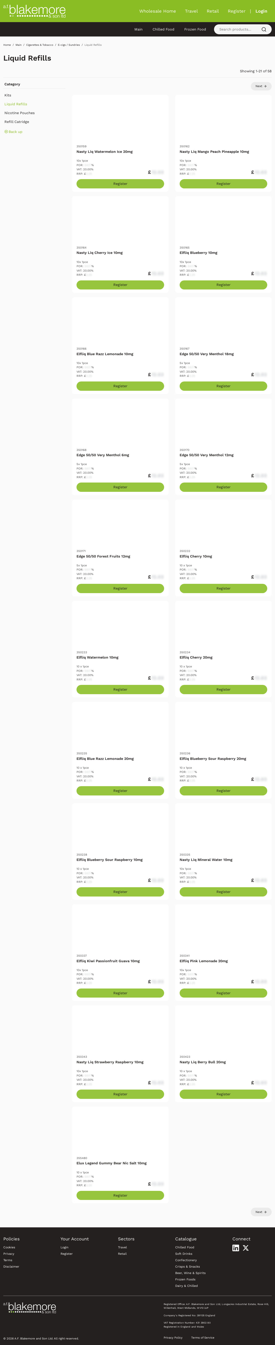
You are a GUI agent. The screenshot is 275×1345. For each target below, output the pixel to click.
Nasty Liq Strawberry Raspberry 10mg (110, 1062)
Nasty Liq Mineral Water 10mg (206, 860)
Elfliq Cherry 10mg (196, 556)
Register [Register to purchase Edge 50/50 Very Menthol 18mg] (223, 386)
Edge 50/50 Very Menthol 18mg (207, 354)
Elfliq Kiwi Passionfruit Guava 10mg (108, 961)
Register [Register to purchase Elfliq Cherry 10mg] (223, 588)
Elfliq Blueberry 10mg (198, 253)
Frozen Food (195, 29)
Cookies (9, 1247)
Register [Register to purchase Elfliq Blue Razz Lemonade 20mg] (120, 791)
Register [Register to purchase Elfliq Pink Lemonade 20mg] (223, 993)
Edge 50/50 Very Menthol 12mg (207, 455)
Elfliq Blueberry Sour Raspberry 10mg (110, 860)
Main (138, 29)
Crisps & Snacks (187, 1266)
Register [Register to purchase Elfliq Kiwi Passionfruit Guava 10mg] (120, 993)
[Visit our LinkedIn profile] (235, 1248)
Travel (191, 11)
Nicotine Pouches (19, 113)
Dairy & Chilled (186, 1286)
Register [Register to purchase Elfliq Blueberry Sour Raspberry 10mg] (120, 892)
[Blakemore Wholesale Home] (34, 11)
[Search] (264, 29)
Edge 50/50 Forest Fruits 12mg (103, 556)
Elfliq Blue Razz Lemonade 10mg (105, 354)
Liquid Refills (27, 58)
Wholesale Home (157, 11)
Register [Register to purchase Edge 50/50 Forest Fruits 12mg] (120, 588)
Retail (213, 11)
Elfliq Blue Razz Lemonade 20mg (105, 759)
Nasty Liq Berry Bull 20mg (203, 1062)
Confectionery (186, 1260)
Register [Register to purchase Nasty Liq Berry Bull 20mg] (223, 1094)
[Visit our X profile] (245, 1248)
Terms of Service (202, 1337)
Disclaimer (11, 1266)
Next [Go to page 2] (261, 86)
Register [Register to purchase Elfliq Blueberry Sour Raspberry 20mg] (223, 791)
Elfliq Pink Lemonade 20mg (204, 961)
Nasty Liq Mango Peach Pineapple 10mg (214, 151)
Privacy (8, 1253)
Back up (13, 132)
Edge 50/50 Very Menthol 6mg (103, 455)
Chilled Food (163, 29)
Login (261, 11)
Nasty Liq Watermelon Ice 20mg (105, 151)
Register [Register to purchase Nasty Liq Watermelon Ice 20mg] (120, 184)
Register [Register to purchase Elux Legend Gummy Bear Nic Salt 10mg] (120, 1195)
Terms (7, 1260)
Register (237, 11)
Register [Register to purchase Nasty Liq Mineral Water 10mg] (223, 892)
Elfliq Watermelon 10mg (97, 657)
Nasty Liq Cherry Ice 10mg (100, 253)
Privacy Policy (173, 1337)
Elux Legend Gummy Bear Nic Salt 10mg (112, 1163)
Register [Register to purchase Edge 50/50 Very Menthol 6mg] (120, 487)
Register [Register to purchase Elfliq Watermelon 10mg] (120, 689)
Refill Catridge (16, 122)
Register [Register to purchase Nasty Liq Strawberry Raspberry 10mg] (120, 1094)
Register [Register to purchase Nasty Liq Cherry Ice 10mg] (120, 285)
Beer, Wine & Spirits (190, 1273)
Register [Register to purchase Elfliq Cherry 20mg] (223, 689)
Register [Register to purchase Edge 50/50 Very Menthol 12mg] (223, 487)
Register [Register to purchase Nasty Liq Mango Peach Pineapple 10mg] (223, 184)
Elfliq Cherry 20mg (196, 657)
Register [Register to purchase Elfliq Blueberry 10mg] (223, 285)
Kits (7, 95)
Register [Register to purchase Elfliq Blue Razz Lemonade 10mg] (120, 386)
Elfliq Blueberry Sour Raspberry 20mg (213, 759)
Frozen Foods (185, 1279)
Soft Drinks (183, 1253)
